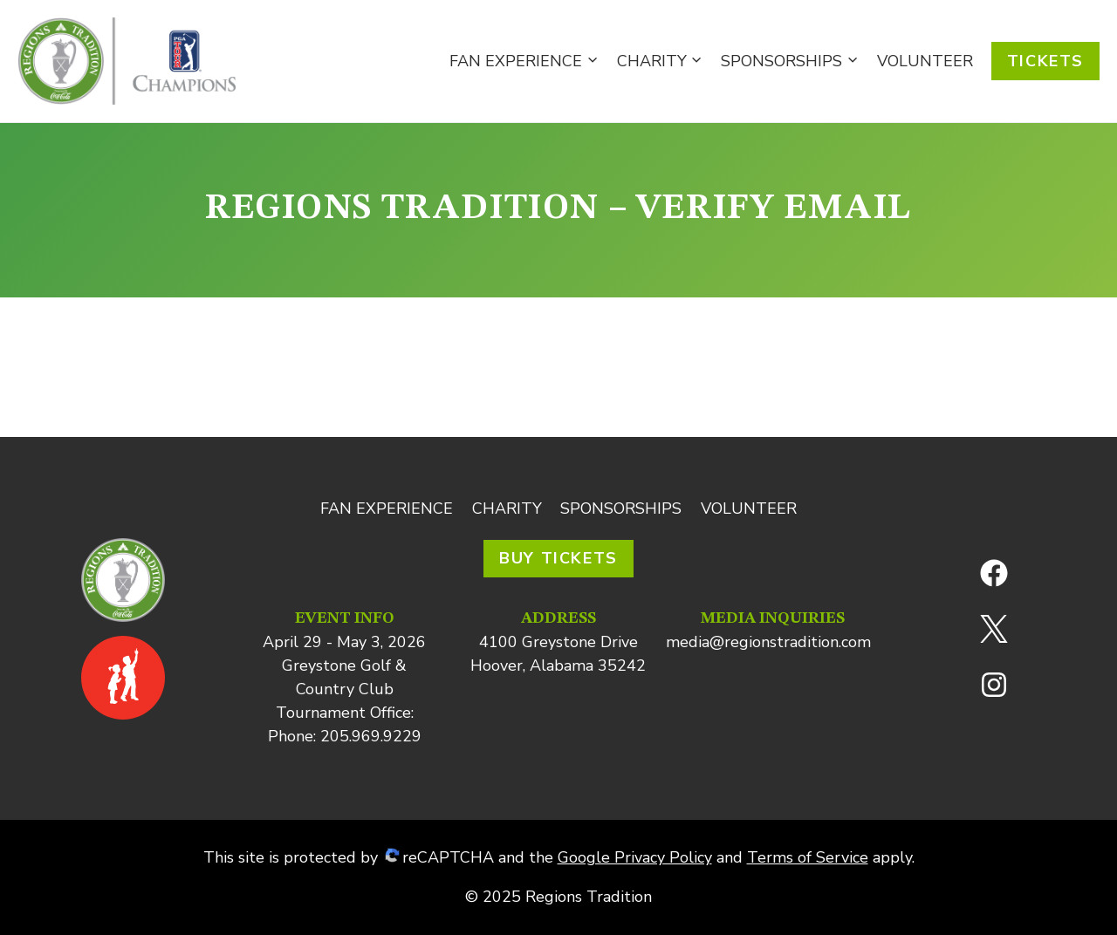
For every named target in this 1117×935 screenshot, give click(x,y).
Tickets (1045, 61)
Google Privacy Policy (635, 857)
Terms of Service (807, 857)
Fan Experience (386, 508)
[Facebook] (994, 573)
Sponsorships (621, 508)
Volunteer (925, 61)
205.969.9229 (370, 736)
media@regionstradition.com (768, 641)
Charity (507, 508)
